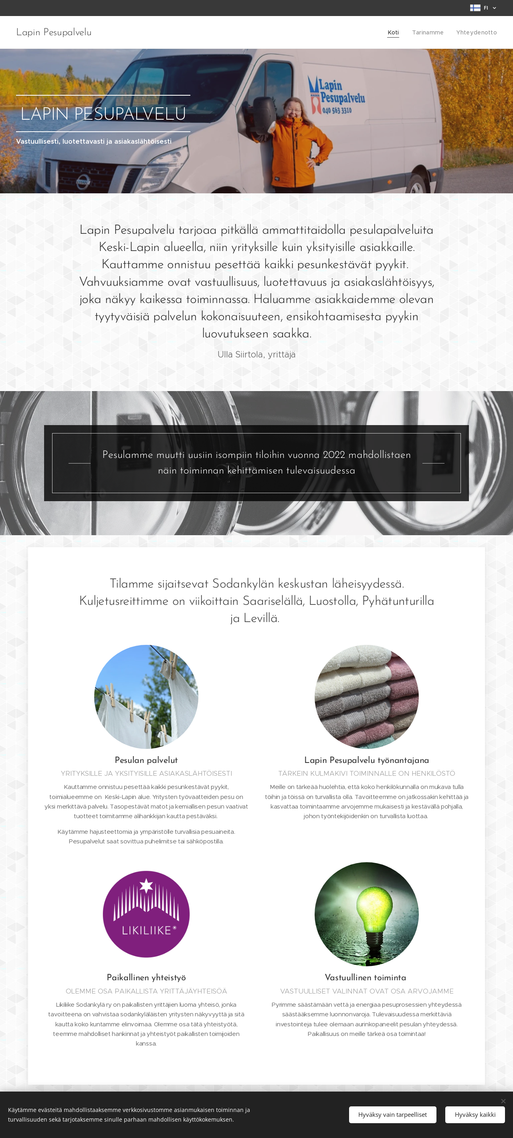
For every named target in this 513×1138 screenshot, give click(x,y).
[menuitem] (398, 32)
